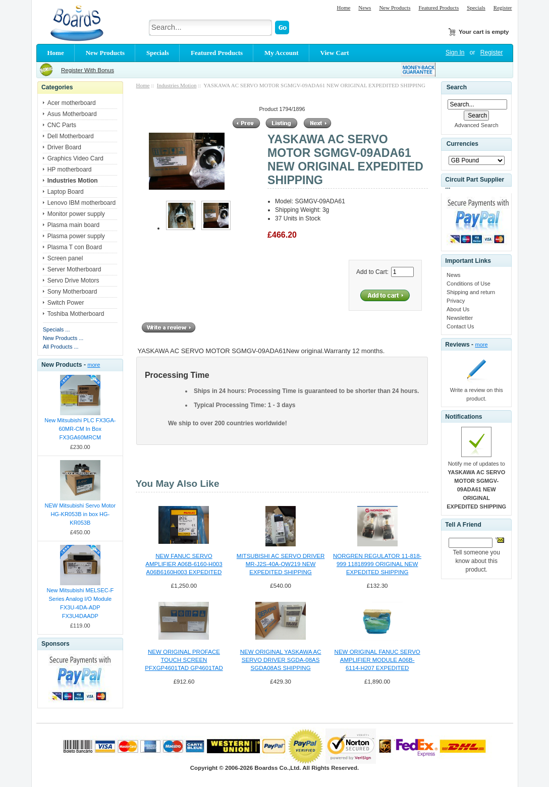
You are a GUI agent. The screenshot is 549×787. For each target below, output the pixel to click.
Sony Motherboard (72, 291)
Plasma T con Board (74, 247)
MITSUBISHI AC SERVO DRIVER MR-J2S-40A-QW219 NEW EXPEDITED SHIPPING (280, 564)
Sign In (455, 52)
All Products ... (61, 347)
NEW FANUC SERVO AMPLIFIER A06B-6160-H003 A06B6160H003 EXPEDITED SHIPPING (183, 564)
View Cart (334, 53)
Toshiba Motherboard (75, 313)
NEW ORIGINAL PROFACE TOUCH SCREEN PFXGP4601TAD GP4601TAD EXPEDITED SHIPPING (184, 660)
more (93, 365)
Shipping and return (471, 292)
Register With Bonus (87, 70)
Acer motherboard (71, 102)
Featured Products (438, 8)
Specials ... (56, 329)
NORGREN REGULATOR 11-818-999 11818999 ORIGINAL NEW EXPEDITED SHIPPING (377, 564)
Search (457, 87)
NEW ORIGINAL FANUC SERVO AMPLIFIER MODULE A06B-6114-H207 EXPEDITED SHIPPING (377, 660)
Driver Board (64, 147)
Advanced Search (477, 125)
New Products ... (63, 338)
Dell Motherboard (70, 136)
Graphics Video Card (75, 158)
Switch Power (65, 302)
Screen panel (65, 258)
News (364, 8)
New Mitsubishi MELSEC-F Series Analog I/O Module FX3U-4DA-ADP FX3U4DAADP (80, 603)
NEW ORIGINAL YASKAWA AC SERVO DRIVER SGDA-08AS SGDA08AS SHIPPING (280, 660)
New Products (394, 8)
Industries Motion (177, 85)
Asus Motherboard (72, 114)
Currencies (462, 144)
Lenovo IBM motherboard (81, 202)
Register (502, 8)
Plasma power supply (76, 236)
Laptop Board (65, 191)
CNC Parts (61, 125)
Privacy (456, 301)
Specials (476, 8)
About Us (458, 309)
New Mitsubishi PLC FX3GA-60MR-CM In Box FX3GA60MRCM (80, 428)
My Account (281, 53)
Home (343, 8)
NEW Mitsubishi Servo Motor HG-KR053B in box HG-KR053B (80, 514)
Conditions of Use (468, 283)
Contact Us (460, 326)
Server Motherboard (74, 269)
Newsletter (460, 318)
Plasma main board (73, 225)
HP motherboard (69, 169)
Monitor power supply (76, 213)
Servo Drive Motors (73, 280)
